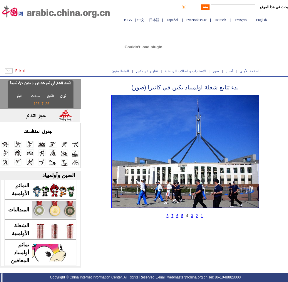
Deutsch (220, 20)
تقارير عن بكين (147, 71)
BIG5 (128, 20)
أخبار (229, 71)
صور (215, 71)
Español (172, 20)
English (261, 20)
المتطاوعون (120, 71)
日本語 (154, 20)
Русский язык (196, 20)
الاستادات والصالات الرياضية (185, 71)
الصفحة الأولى (250, 71)
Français (241, 20)
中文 (140, 20)
